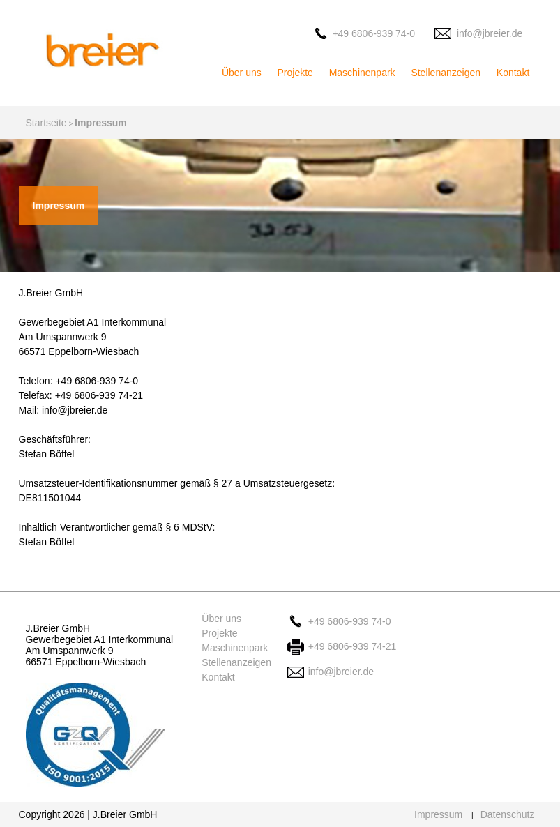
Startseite (46, 122)
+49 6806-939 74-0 (373, 33)
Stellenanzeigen (445, 72)
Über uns (242, 72)
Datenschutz (507, 814)
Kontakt (513, 72)
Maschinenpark (362, 72)
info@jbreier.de (489, 33)
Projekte (295, 72)
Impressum (438, 814)
